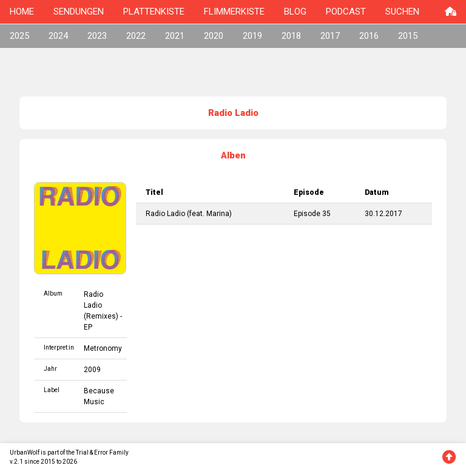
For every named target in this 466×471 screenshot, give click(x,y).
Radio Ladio (165, 213)
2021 (174, 35)
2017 (330, 35)
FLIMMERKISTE (234, 11)
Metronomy (103, 348)
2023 (97, 35)
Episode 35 (312, 213)
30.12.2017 (383, 213)
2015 (407, 35)
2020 (213, 35)
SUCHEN (402, 11)
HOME (22, 11)
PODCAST (346, 11)
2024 (58, 35)
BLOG (295, 11)
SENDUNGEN (78, 11)
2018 (291, 35)
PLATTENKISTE (153, 11)
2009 (92, 369)
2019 (252, 35)
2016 (369, 35)
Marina (217, 213)
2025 (19, 35)
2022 (136, 35)
